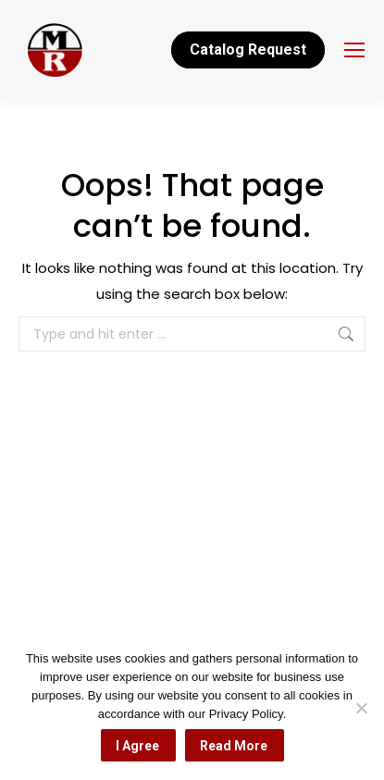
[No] (361, 708)
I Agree (137, 745)
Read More (233, 745)
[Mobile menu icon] (354, 50)
